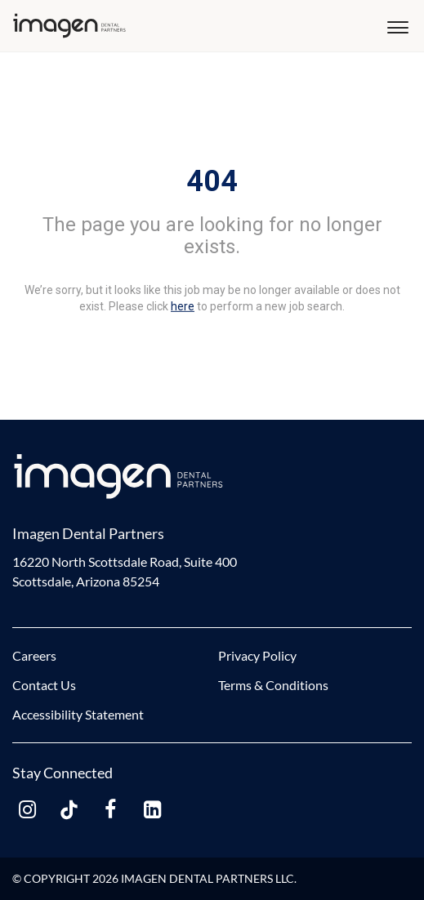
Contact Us (44, 685)
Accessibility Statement (78, 714)
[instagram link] (27, 810)
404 (212, 181)
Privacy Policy (257, 655)
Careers (34, 655)
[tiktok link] (68, 810)
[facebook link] (110, 810)
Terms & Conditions (273, 685)
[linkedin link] (152, 810)
